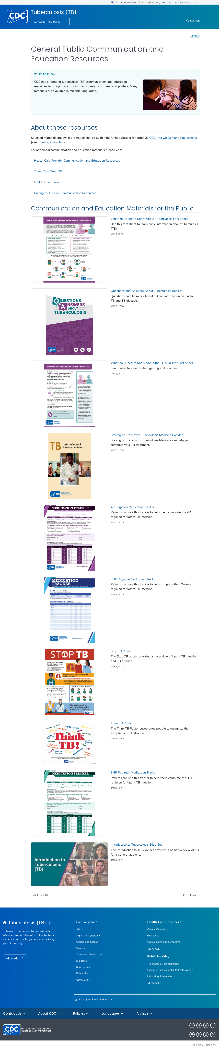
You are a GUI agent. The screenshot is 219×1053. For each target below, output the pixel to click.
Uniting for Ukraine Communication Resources (65, 193)
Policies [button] (81, 1013)
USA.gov (211, 1045)
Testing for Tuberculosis (89, 954)
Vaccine (80, 948)
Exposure (81, 960)
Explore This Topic (47, 22)
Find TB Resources (47, 182)
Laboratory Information (160, 976)
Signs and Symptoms (88, 935)
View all (83, 980)
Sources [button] (42, 895)
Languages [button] (112, 1013)
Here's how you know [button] (187, 2)
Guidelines (153, 935)
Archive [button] (144, 1013)
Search (195, 21)
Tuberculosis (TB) (53, 12)
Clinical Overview (157, 929)
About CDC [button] (49, 1013)
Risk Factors (83, 967)
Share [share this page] (193, 895)
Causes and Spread (87, 942)
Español (195, 36)
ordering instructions (52, 142)
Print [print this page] (184, 895)
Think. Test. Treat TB (48, 171)
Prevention (82, 973)
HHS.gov (198, 1045)
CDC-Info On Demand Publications (173, 138)
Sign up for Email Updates (94, 999)
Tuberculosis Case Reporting (163, 963)
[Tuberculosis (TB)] (29, 923)
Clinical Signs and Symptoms (163, 942)
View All (12, 958)
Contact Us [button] (14, 1013)
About (79, 929)
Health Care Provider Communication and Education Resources (77, 161)
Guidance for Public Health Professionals (170, 970)
